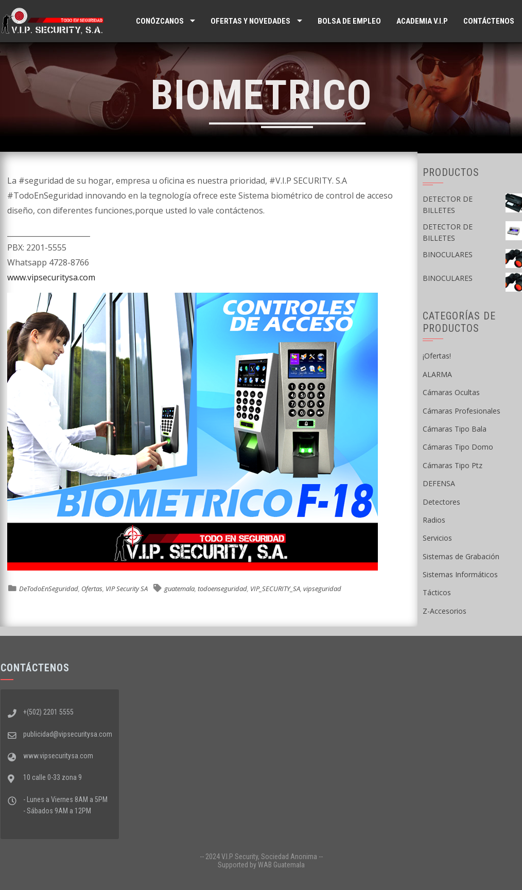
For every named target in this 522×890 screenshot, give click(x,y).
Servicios (437, 538)
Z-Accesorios (444, 611)
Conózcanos (160, 21)
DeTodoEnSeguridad (48, 588)
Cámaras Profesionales (461, 411)
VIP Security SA (127, 588)
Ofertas (91, 588)
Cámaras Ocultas (451, 392)
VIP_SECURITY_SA (275, 588)
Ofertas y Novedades (250, 21)
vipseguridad (322, 588)
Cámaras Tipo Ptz (452, 465)
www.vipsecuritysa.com (51, 277)
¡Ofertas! (437, 356)
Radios (434, 520)
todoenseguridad (222, 588)
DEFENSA (439, 483)
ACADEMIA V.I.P (422, 21)
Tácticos (437, 592)
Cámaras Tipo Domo (458, 447)
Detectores (441, 502)
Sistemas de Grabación (461, 556)
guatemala (179, 588)
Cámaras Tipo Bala (454, 429)
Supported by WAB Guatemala (261, 865)
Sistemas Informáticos (460, 574)
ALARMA (437, 374)
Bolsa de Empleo (349, 21)
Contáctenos (488, 21)
